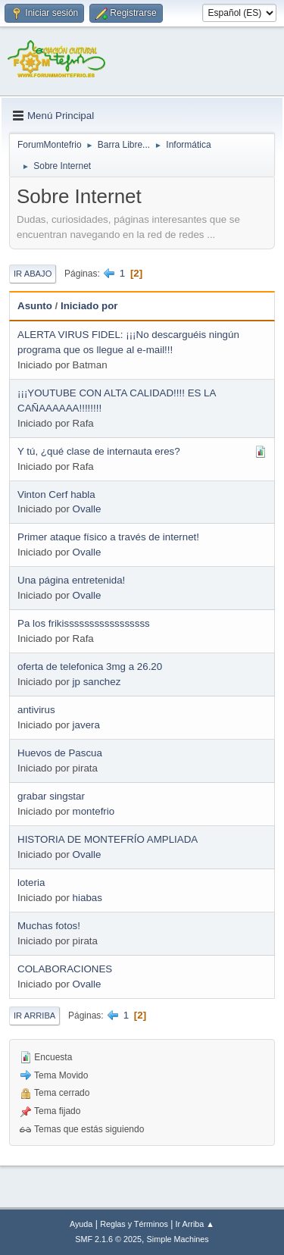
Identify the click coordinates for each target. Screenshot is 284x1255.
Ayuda (81, 1223)
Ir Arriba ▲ (195, 1223)
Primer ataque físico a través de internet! (108, 537)
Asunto (34, 305)
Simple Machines (178, 1239)
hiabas (87, 897)
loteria (31, 882)
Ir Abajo (32, 273)
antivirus (36, 709)
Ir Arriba (34, 1015)
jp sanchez (97, 681)
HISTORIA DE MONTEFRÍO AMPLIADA (107, 839)
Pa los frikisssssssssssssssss (83, 623)
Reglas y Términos (134, 1223)
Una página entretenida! (71, 580)
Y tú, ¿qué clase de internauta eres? (98, 451)
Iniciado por (89, 305)
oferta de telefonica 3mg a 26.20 (89, 666)
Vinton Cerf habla (56, 494)
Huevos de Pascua (59, 753)
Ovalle (87, 509)
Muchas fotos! (48, 925)
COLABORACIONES (64, 969)
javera (86, 725)
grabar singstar (51, 796)
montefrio (94, 811)
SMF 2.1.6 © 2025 (108, 1239)
